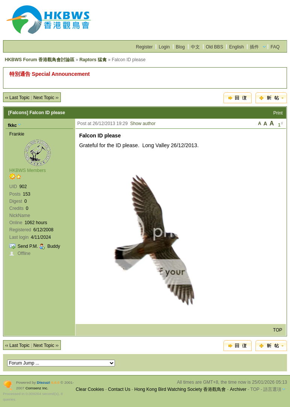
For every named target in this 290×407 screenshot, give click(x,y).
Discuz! (43, 382)
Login (164, 47)
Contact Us (119, 389)
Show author (143, 123)
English (236, 47)
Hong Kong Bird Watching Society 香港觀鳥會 (180, 389)
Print (278, 113)
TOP (277, 330)
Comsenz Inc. (37, 388)
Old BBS (214, 47)
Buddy (53, 246)
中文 (195, 47)
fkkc (12, 125)
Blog (180, 47)
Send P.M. (28, 246)
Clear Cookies (90, 389)
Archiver (238, 389)
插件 (254, 47)
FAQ (274, 47)
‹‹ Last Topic (17, 97)
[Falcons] (18, 112)
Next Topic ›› (46, 97)
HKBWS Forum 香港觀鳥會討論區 (39, 59)
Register (144, 47)
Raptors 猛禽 (93, 59)
